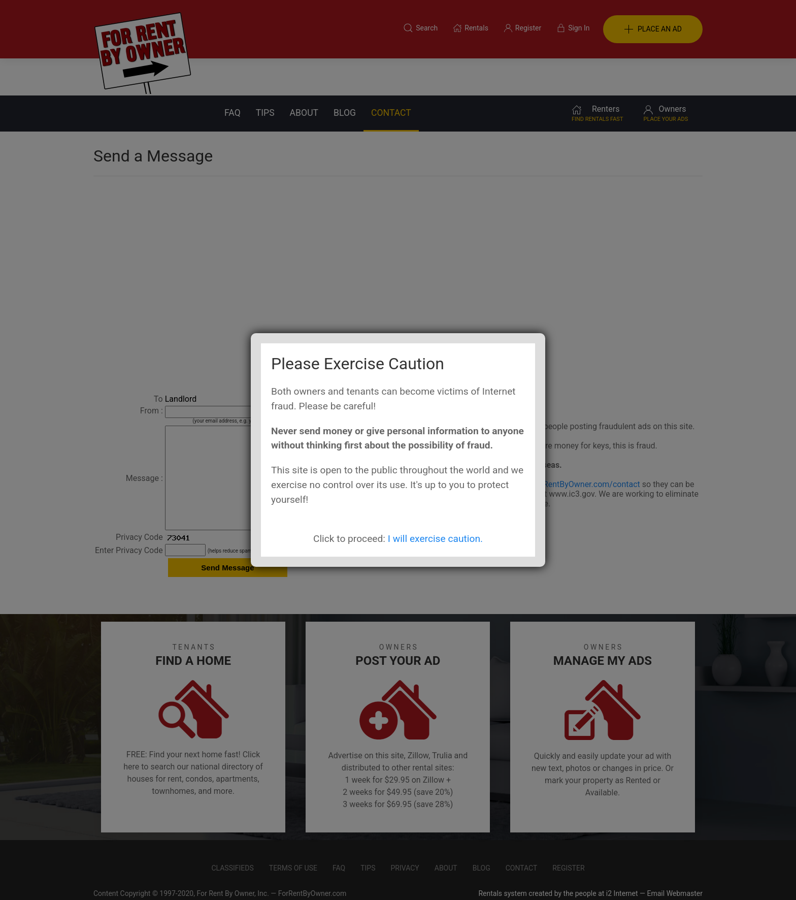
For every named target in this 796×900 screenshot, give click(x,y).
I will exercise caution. (435, 538)
